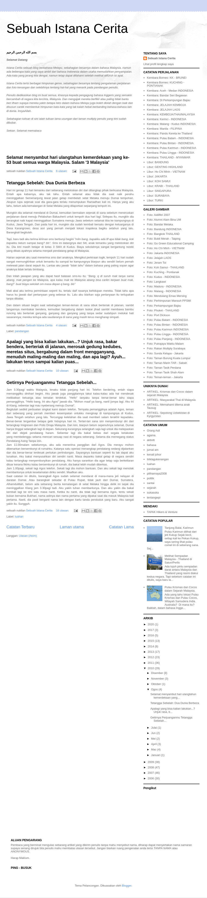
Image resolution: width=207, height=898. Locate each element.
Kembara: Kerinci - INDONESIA (166, 119)
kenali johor (154, 454)
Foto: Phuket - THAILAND (163, 310)
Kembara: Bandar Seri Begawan (167, 95)
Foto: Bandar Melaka (160, 224)
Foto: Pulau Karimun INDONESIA (168, 329)
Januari (156, 755)
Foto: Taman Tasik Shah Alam (165, 372)
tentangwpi (153, 497)
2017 (151, 630)
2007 (151, 772)
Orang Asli (153, 430)
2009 (151, 762)
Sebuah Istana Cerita (67, 28)
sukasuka (153, 492)
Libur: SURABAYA (158, 195)
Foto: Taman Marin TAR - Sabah (167, 363)
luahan (19, 516)
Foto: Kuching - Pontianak (163, 272)
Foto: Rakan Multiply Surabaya (166, 348)
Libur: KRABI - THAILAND (163, 186)
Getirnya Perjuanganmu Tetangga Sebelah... (51, 382)
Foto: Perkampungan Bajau (164, 305)
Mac (154, 749)
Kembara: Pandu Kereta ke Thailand (169, 133)
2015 (151, 640)
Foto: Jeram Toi (156, 262)
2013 (151, 651)
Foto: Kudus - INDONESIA (163, 277)
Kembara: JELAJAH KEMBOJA (166, 105)
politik (150, 478)
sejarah (151, 487)
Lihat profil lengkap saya (158, 64)
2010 (151, 668)
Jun (154, 733)
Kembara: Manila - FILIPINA (164, 128)
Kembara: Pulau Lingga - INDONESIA (170, 152)
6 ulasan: (62, 171)
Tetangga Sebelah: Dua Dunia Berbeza (45, 182)
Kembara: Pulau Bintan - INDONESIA (170, 143)
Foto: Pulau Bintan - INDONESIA (167, 324)
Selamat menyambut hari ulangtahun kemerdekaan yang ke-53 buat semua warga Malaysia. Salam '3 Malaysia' (67, 160)
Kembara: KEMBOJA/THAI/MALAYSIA (171, 114)
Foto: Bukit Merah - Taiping (163, 238)
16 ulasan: (63, 510)
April (154, 744)
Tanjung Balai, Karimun (179, 527)
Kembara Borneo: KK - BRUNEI (167, 77)
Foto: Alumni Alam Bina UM (164, 219)
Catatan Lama (121, 527)
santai (150, 483)
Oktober (156, 684)
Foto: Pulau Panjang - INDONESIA (168, 339)
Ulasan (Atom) (28, 535)
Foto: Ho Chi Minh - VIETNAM (165, 248)
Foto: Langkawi (156, 281)
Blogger (126, 885)
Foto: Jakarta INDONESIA (163, 253)
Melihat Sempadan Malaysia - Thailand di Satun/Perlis (178, 559)
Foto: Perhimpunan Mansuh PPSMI (169, 300)
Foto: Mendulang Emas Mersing (167, 296)
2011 (151, 662)
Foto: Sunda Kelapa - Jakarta (165, 353)
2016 (151, 635)
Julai (154, 727)
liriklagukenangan (158, 459)
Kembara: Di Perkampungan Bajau (168, 100)
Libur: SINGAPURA (159, 191)
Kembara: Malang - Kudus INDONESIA (171, 124)
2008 (151, 767)
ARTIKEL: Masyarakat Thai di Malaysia (171, 399)
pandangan (22, 331)
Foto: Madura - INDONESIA (164, 286)
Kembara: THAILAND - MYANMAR (168, 157)
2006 (151, 778)
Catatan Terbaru (20, 527)
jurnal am (152, 449)
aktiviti (151, 440)
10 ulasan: (63, 370)
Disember (157, 673)
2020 (151, 624)
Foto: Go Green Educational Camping (170, 243)
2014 (151, 646)
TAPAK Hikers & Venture (162, 512)
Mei (154, 738)
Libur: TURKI (155, 200)
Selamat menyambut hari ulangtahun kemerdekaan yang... (173, 696)
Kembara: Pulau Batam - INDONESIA (170, 138)
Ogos (155, 689)
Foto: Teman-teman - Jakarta (165, 377)
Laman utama (72, 527)
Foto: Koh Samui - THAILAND (165, 267)
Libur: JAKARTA (157, 176)
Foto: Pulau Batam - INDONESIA (167, 320)
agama (151, 435)
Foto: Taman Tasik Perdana (164, 367)
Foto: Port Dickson (158, 315)
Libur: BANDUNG (158, 162)
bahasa (151, 445)
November (158, 678)
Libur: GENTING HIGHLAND (165, 167)
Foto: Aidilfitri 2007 (158, 215)
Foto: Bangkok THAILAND (163, 234)
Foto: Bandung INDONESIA (164, 229)
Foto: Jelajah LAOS (159, 258)
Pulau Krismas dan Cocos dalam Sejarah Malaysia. (181, 589)
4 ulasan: (62, 325)
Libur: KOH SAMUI (158, 181)
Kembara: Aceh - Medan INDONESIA (170, 90)
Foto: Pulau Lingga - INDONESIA (167, 334)
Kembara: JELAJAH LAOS (163, 109)
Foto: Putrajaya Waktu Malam (165, 343)
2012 (151, 657)
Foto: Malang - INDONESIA (164, 291)
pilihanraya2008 (157, 473)
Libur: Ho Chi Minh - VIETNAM (166, 171)
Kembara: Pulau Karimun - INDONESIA (171, 148)
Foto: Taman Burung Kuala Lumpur (168, 358)
